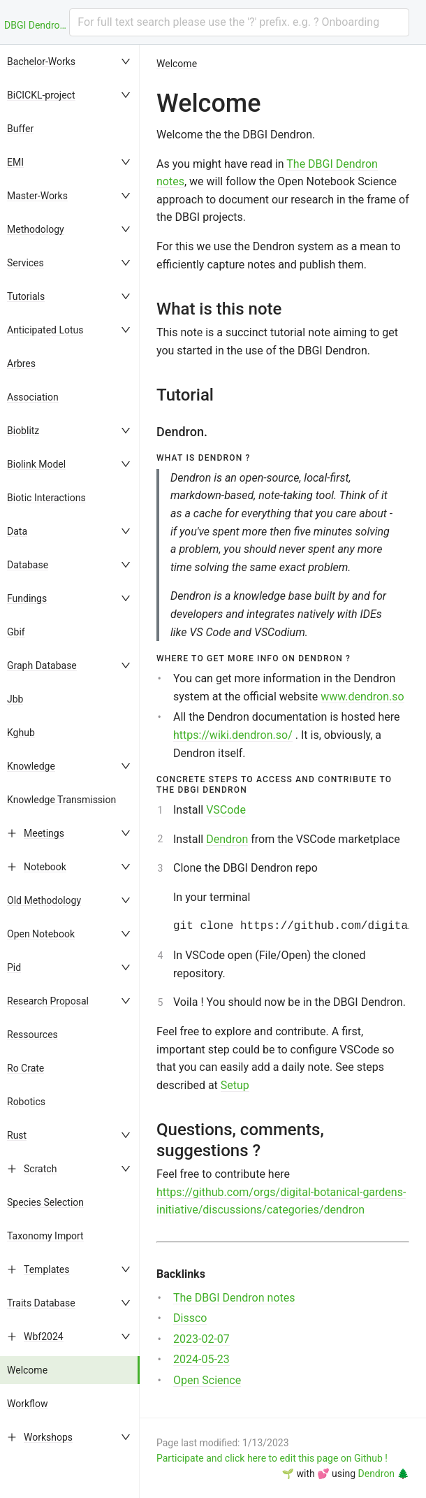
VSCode (226, 809)
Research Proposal (48, 1001)
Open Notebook (41, 933)
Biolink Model (36, 464)
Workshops (48, 1437)
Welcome (27, 1370)
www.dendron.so (362, 696)
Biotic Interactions (46, 497)
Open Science (207, 1380)
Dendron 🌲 (383, 1473)
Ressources (32, 1034)
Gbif (16, 632)
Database (27, 564)
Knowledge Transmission (61, 799)
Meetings (44, 833)
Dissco (190, 1318)
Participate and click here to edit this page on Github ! (272, 1458)
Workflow (27, 1403)
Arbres (21, 363)
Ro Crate (25, 1068)
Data (17, 531)
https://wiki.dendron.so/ (233, 735)
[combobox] (239, 22)
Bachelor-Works (41, 61)
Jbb (15, 699)
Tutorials (26, 296)
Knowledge (31, 766)
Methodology (35, 229)
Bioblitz (23, 430)
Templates (47, 1269)
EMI (15, 162)
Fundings (27, 598)
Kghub (21, 732)
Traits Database (41, 1303)
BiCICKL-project (41, 95)
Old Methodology (44, 900)
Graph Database (42, 665)
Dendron (227, 839)
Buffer (20, 128)
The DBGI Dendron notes (234, 1297)
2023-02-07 (201, 1339)
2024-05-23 (201, 1359)
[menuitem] (70, 61)
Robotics (26, 1101)
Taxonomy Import (45, 1235)
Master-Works (37, 195)
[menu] (70, 771)
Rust (17, 1135)
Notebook (45, 866)
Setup (235, 1085)
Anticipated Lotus (45, 330)
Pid (14, 967)
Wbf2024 (44, 1336)
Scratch (40, 1168)
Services (25, 262)
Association (33, 397)
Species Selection (45, 1202)
